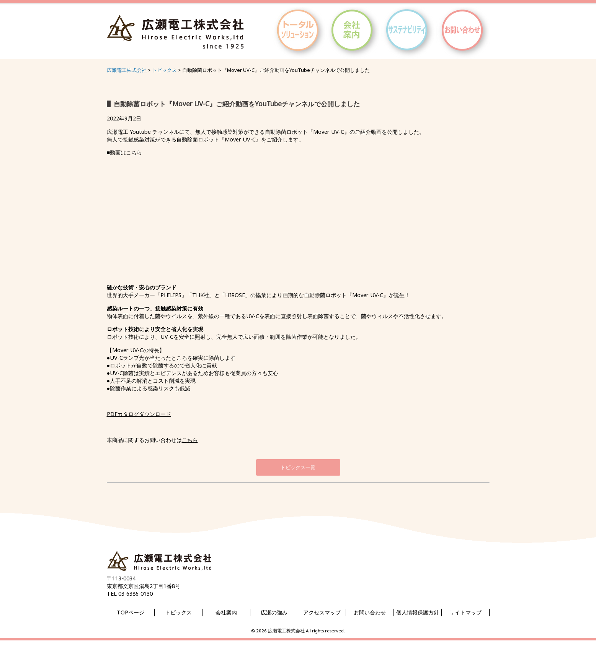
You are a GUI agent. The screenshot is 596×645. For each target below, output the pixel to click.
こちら (190, 440)
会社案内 (226, 612)
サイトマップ (465, 612)
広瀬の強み (274, 612)
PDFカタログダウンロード (139, 414)
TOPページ (130, 612)
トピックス (178, 612)
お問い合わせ (370, 612)
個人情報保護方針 (417, 612)
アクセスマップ (322, 612)
